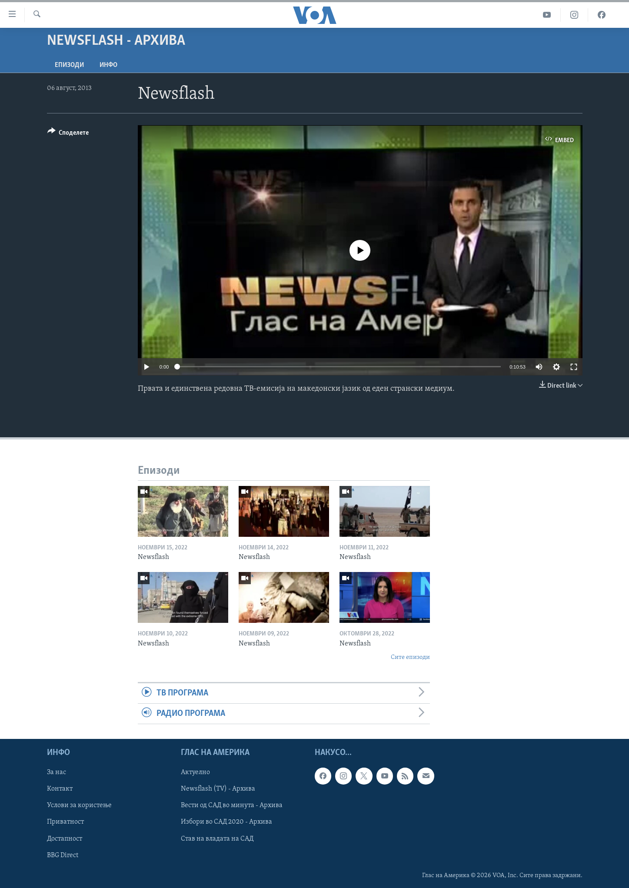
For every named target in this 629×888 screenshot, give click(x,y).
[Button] (68, 134)
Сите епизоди (410, 657)
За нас (56, 772)
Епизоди (69, 65)
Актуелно (195, 772)
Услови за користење (79, 805)
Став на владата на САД (217, 838)
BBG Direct (62, 855)
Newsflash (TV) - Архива (218, 789)
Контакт (60, 789)
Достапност (64, 838)
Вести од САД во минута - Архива (232, 805)
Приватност (65, 822)
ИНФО (108, 65)
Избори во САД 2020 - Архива (226, 822)
